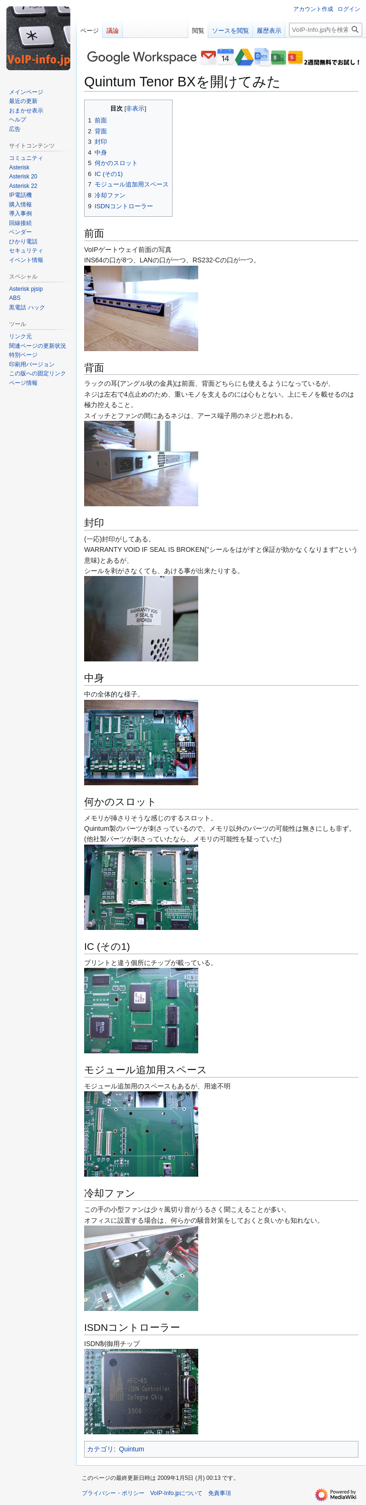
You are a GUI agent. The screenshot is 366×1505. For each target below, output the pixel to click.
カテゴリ (100, 1449)
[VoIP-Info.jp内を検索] (325, 30)
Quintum (131, 1449)
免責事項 (219, 1493)
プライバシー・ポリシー (113, 1493)
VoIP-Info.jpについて (176, 1493)
